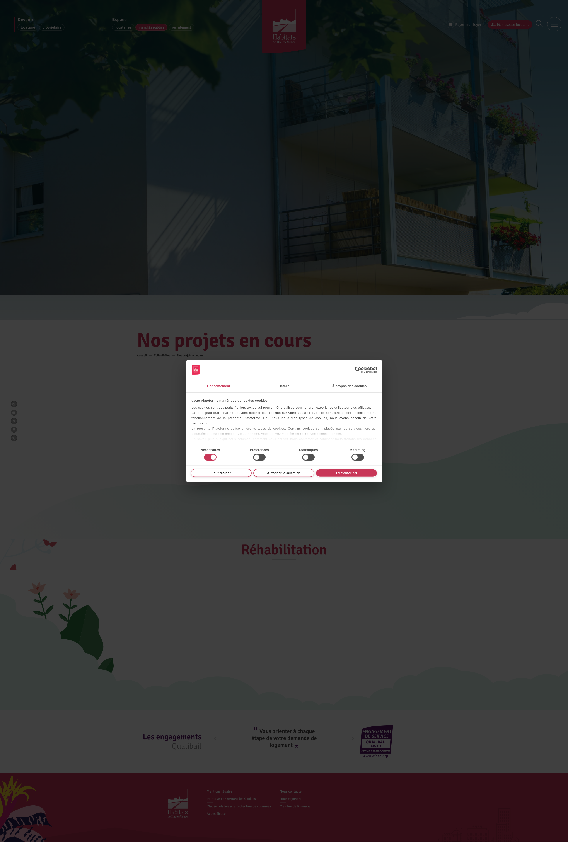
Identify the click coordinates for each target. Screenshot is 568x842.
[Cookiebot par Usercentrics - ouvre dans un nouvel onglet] (358, 369)
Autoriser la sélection (283, 473)
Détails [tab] (284, 386)
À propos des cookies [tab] (349, 386)
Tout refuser (221, 473)
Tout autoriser (346, 473)
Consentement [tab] (218, 386)
